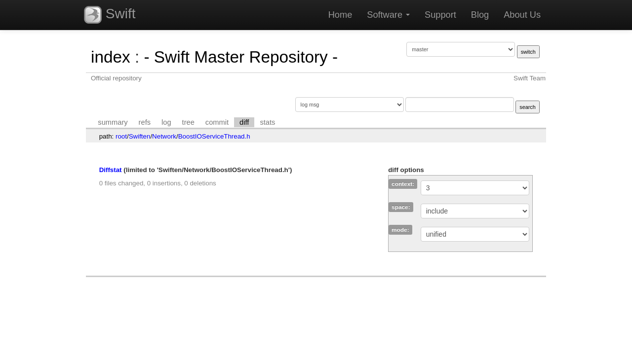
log (166, 122)
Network (164, 136)
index (110, 57)
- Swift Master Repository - (241, 57)
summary (112, 122)
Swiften (140, 136)
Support (440, 15)
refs (145, 122)
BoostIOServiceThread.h (214, 136)
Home (340, 15)
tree (188, 122)
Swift (109, 15)
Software (388, 15)
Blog (480, 15)
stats (267, 122)
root (121, 136)
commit (217, 122)
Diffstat (110, 170)
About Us (522, 15)
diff (244, 122)
